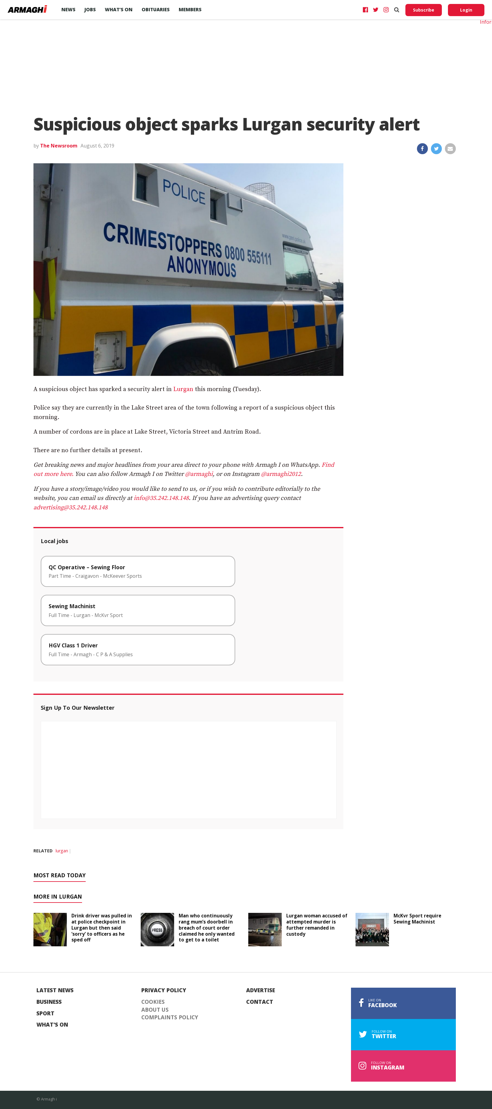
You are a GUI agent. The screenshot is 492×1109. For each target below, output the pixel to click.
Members (190, 9)
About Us (155, 1010)
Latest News (55, 990)
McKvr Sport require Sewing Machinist (417, 919)
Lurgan (183, 389)
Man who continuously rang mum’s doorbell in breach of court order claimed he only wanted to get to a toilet (207, 928)
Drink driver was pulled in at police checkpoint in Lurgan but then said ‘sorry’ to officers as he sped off (101, 928)
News (68, 9)
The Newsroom (58, 145)
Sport (45, 1013)
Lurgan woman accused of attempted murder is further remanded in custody (316, 925)
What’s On (118, 9)
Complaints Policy (169, 1017)
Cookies (153, 1002)
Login (466, 10)
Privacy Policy (163, 990)
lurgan (62, 851)
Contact (259, 1002)
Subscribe (423, 10)
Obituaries (156, 9)
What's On (52, 1025)
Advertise (260, 990)
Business (49, 1002)
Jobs (90, 9)
